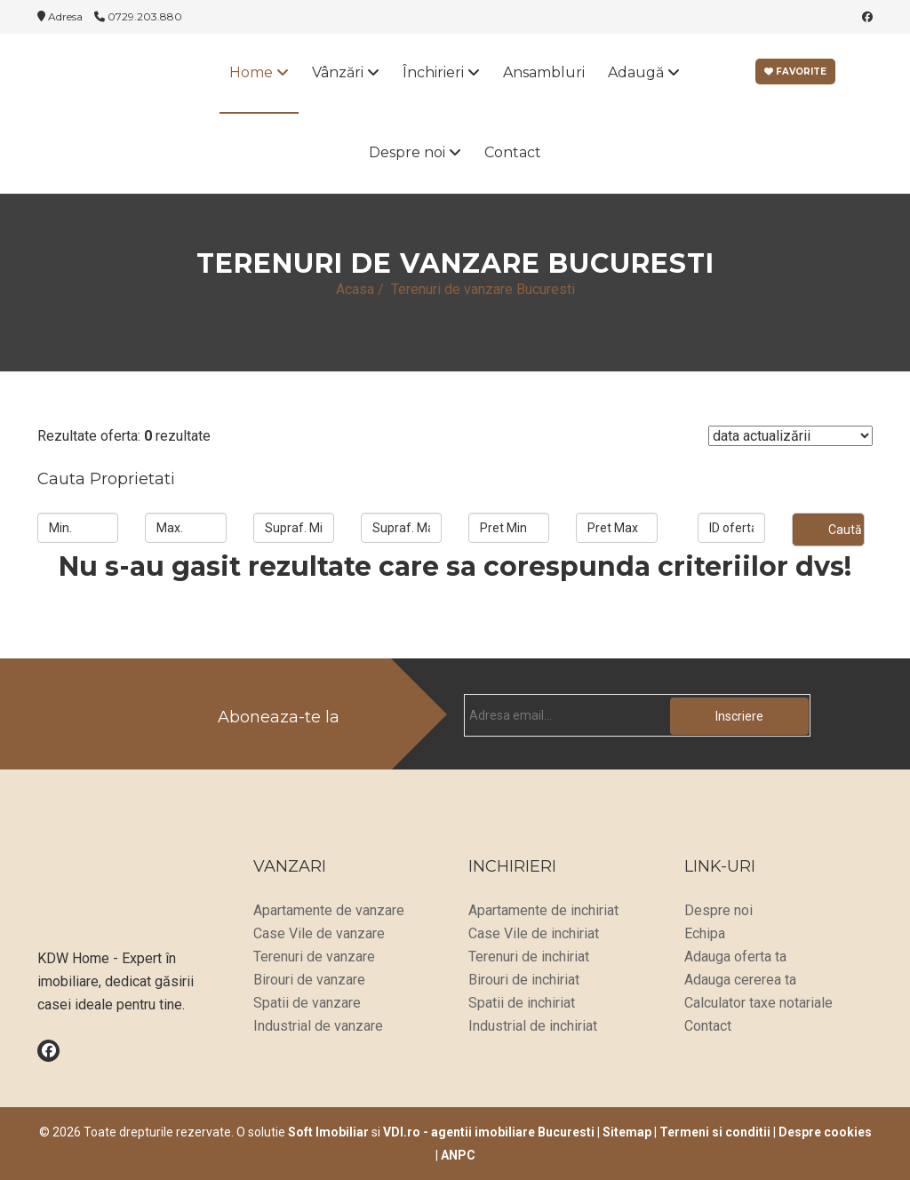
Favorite (795, 71)
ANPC (458, 1155)
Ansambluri (544, 72)
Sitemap (627, 1132)
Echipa (704, 933)
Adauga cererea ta (740, 979)
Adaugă (644, 72)
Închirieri (441, 72)
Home (259, 72)
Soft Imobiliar (328, 1132)
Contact (512, 152)
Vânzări (345, 72)
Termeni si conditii (714, 1132)
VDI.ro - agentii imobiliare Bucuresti (489, 1132)
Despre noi (415, 152)
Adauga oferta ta (735, 956)
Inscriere (739, 716)
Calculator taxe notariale (758, 1002)
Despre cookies (825, 1132)
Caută (845, 529)
